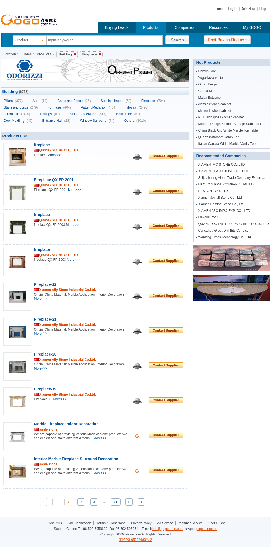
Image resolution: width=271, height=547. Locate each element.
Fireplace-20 (45, 354)
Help (262, 9)
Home (219, 9)
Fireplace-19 (45, 389)
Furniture (59, 107)
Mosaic (137, 107)
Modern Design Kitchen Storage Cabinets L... (231, 124)
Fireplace (91, 54)
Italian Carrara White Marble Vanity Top (227, 144)
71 (115, 502)
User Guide (216, 523)
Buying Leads (116, 27)
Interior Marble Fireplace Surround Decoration (76, 459)
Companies (184, 27)
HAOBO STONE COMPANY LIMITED (226, 184)
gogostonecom (206, 529)
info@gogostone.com (167, 529)
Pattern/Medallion (98, 107)
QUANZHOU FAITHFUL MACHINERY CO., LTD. (234, 224)
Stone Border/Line (88, 114)
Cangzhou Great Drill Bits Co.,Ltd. (223, 230)
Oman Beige (207, 84)
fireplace (42, 145)
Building (67, 54)
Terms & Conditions (111, 523)
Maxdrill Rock (208, 217)
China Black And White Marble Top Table (228, 130)
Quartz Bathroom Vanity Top (219, 137)
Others (135, 121)
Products (150, 27)
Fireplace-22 (45, 284)
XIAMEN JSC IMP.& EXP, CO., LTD (224, 211)
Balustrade (128, 114)
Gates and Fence (74, 101)
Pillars (13, 101)
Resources (218, 27)
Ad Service (165, 523)
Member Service (190, 523)
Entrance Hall (56, 121)
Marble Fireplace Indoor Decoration (66, 424)
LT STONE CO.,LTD (213, 191)
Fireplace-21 (45, 319)
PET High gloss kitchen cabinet (221, 117)
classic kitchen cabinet (214, 104)
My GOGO (252, 27)
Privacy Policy (141, 523)
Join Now (248, 9)
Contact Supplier (165, 156)
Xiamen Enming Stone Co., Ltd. (221, 204)
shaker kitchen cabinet (214, 111)
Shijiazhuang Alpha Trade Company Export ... (231, 178)
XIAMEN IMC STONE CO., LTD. (222, 164)
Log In (232, 9)
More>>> (54, 155)
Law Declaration (79, 523)
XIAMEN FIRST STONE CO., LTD (223, 171)
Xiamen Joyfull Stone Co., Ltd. (220, 197)
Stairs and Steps (21, 107)
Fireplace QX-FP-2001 (54, 179)
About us (55, 523)
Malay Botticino (209, 97)
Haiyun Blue (207, 71)
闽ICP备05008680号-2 (135, 540)
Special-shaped (116, 101)
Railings (50, 114)
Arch (39, 101)
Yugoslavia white (210, 78)
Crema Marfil (207, 91)
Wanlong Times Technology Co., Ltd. (225, 237)
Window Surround (97, 121)
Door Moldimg (18, 121)
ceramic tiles (17, 114)
